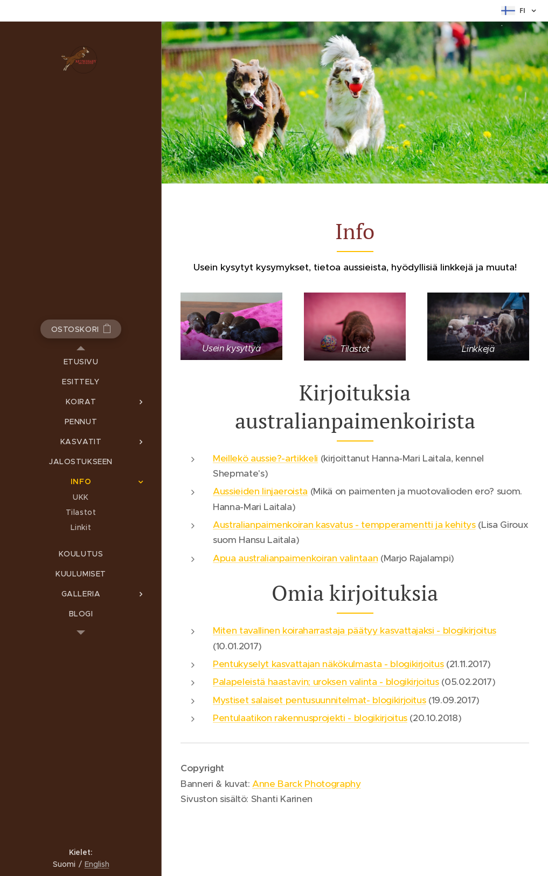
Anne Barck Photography (306, 784)
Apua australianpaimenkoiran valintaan (295, 558)
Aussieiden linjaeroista (260, 491)
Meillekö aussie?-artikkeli (265, 458)
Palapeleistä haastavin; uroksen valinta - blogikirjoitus (326, 682)
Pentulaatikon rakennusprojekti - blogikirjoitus (310, 718)
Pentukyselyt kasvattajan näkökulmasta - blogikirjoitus (328, 664)
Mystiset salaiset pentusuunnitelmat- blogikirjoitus (319, 700)
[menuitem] (80, 362)
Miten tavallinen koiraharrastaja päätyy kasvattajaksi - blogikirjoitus (354, 630)
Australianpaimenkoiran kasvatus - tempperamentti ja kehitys (344, 525)
